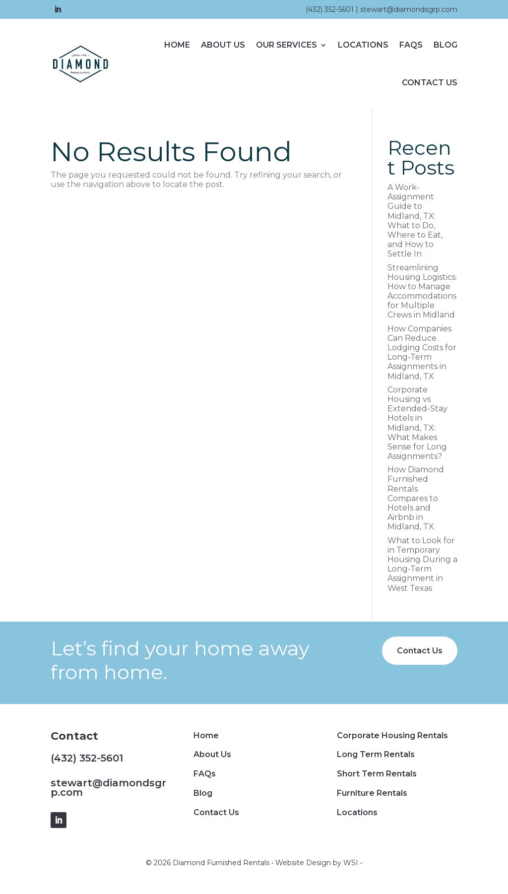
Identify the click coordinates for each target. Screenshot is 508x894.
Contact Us (429, 82)
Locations (363, 45)
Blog (445, 45)
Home (177, 45)
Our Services (286, 45)
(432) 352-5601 (330, 9)
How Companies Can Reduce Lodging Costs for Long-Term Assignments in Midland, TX (421, 352)
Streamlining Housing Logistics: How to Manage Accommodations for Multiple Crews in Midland (422, 291)
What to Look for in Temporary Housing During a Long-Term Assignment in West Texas (422, 564)
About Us (223, 45)
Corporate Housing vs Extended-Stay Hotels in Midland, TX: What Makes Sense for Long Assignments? (417, 423)
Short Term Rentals (377, 773)
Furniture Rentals (372, 793)
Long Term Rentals (376, 754)
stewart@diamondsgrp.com (408, 9)
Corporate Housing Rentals (392, 735)
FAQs (411, 45)
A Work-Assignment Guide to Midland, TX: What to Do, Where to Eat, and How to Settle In (415, 220)
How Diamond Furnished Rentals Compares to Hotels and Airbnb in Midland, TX (415, 498)
